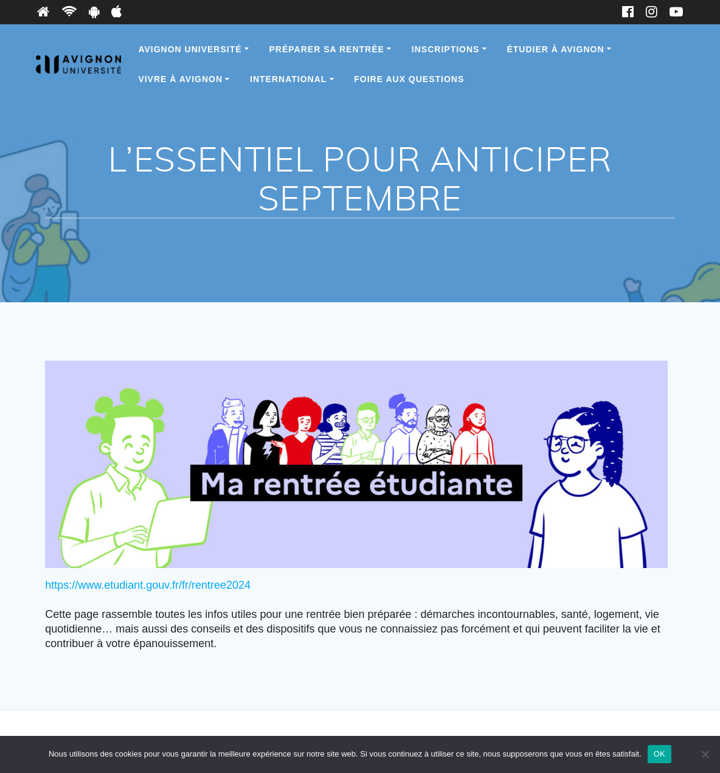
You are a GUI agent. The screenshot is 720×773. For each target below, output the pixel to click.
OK (659, 753)
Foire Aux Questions (409, 79)
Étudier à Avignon (555, 49)
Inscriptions (446, 49)
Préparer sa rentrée (326, 49)
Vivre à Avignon (180, 79)
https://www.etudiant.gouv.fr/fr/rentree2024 (148, 585)
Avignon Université (189, 49)
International (288, 79)
